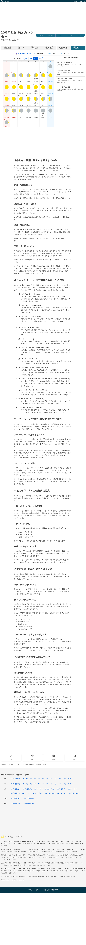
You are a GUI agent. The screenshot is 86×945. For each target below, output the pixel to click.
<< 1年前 (40, 35)
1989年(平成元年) (15, 798)
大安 (31, 58)
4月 (35, 778)
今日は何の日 (7, 47)
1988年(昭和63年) (29, 803)
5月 (39, 778)
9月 (56, 778)
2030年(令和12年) (73, 793)
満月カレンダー (77, 47)
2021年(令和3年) (38, 789)
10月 (60, 778)
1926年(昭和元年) (15, 803)
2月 (27, 778)
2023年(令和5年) (61, 789)
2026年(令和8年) (15, 778)
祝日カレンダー (49, 47)
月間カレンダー (35, 47)
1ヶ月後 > (70, 35)
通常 (26, 58)
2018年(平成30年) (29, 798)
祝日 (40, 58)
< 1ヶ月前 (50, 35)
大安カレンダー (63, 47)
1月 (23, 778)
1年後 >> (80, 35)
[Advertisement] (43, 14)
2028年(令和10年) (49, 793)
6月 (43, 778)
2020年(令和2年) (27, 789)
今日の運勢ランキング (23, 53)
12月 (69, 778)
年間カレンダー (21, 47)
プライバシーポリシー (34, 890)
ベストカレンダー (7, 1)
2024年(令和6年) (72, 789)
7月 (47, 778)
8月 (52, 778)
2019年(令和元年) (15, 789)
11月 (64, 778)
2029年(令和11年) (61, 793)
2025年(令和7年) (15, 793)
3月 (31, 778)
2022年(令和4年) (49, 789)
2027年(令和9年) (15, 784)
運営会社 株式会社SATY (51, 890)
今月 (60, 35)
